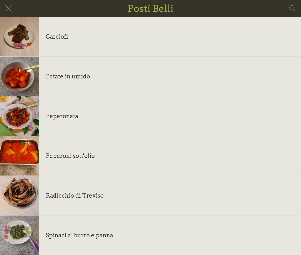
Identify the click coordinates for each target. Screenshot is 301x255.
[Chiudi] (8, 8)
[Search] (292, 8)
